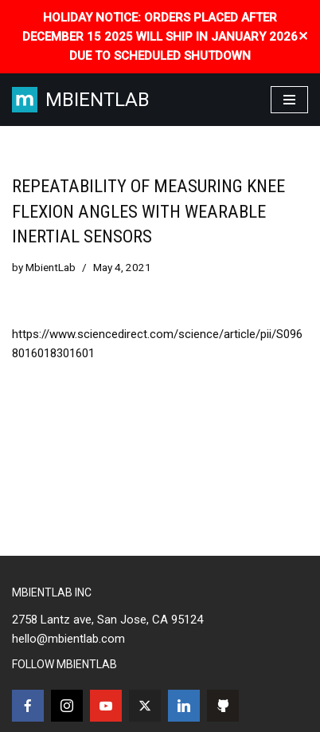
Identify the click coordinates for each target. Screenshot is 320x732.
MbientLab (50, 267)
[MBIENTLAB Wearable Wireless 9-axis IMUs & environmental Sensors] (81, 100)
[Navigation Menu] (289, 99)
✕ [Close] (303, 36)
